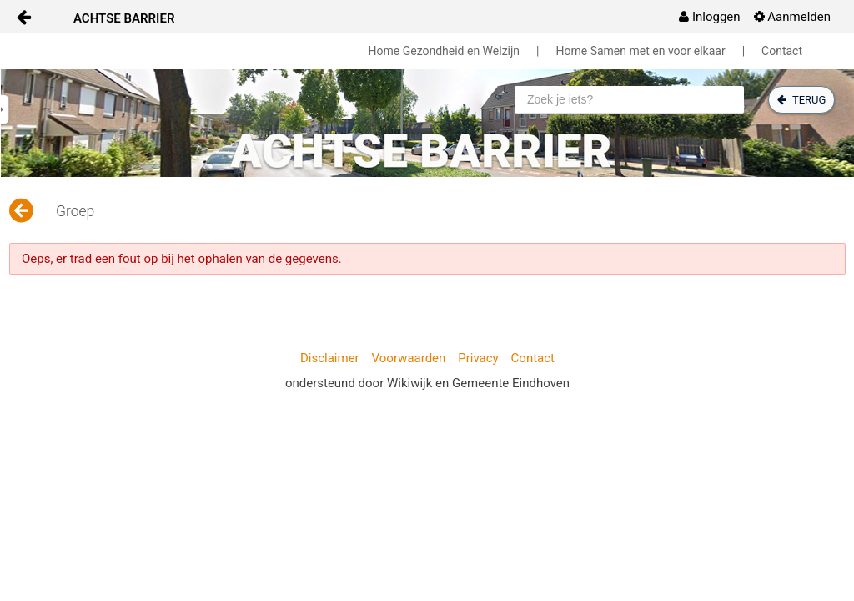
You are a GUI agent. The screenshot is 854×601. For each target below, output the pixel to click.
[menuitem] (709, 16)
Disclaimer (329, 358)
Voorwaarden (409, 358)
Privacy (478, 358)
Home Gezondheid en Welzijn (444, 51)
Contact (781, 51)
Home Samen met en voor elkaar (641, 51)
